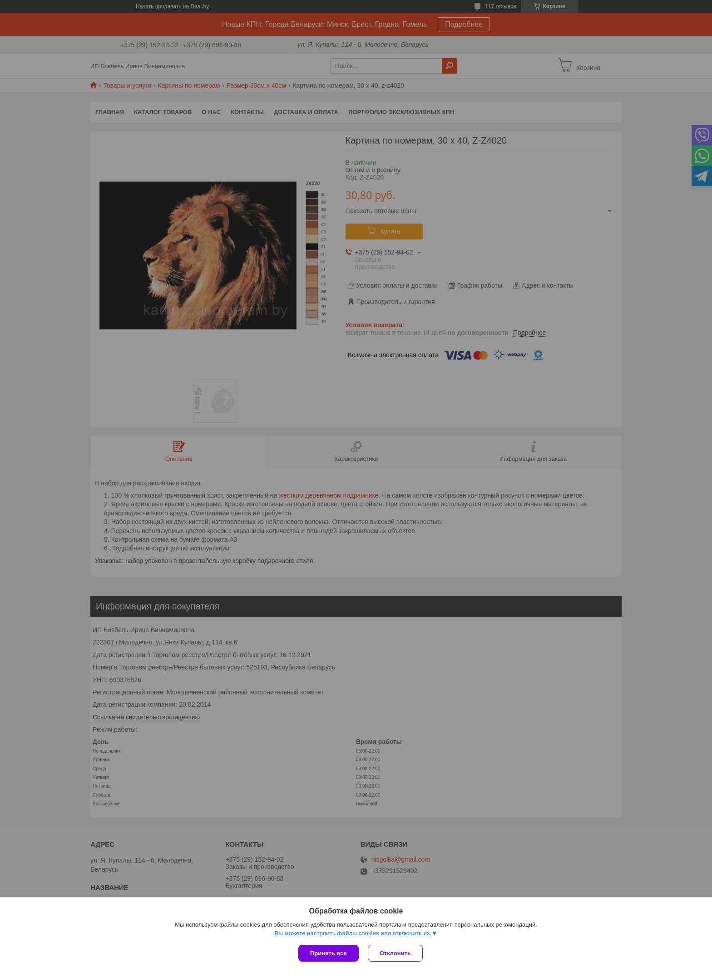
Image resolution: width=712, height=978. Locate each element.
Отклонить (395, 953)
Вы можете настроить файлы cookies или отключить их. (352, 933)
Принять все (328, 953)
